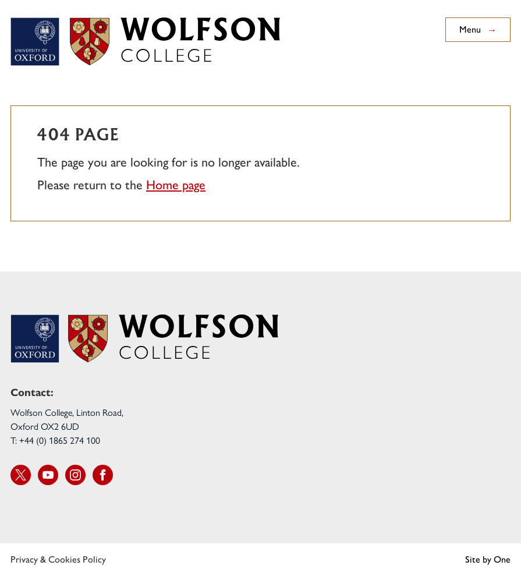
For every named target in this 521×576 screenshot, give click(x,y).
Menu (478, 30)
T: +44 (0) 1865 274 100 (55, 440)
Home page (175, 185)
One (502, 559)
